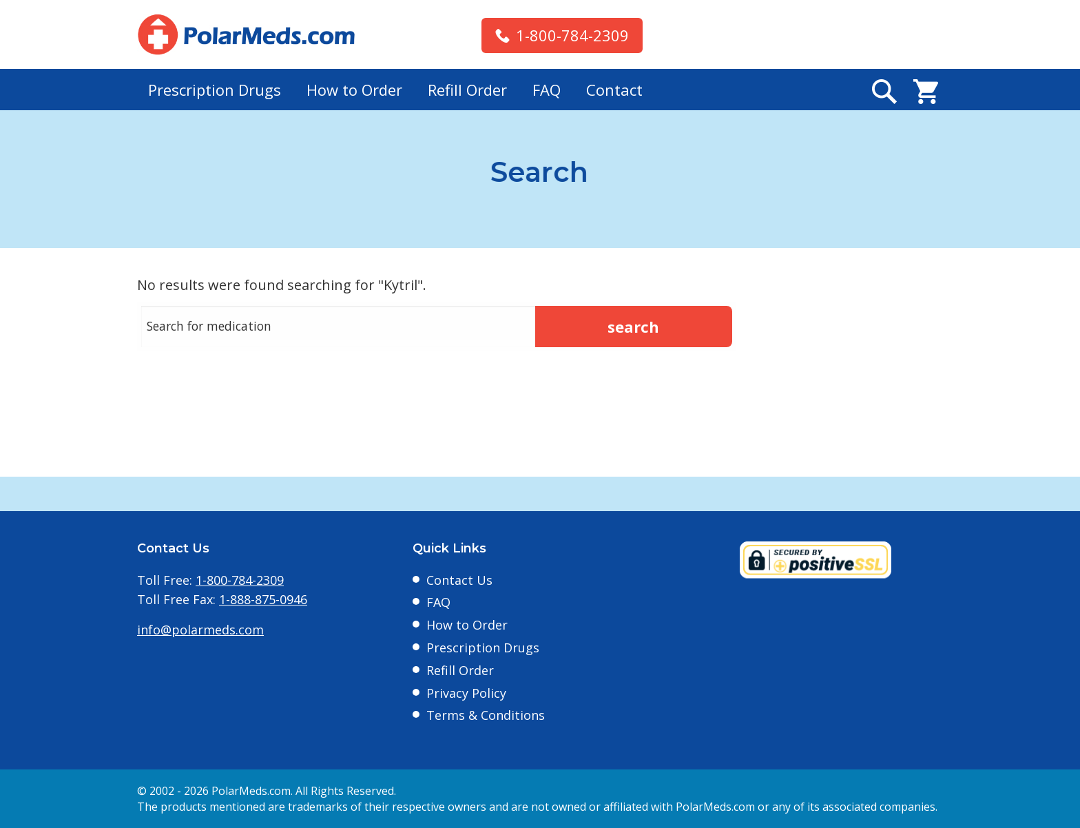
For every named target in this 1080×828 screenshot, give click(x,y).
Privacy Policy (466, 693)
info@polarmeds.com (200, 629)
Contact (614, 89)
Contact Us (459, 580)
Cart (925, 91)
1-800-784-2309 (572, 35)
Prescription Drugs (214, 89)
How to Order (354, 89)
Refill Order (467, 89)
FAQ (546, 89)
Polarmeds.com (246, 34)
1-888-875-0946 (263, 599)
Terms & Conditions (485, 715)
